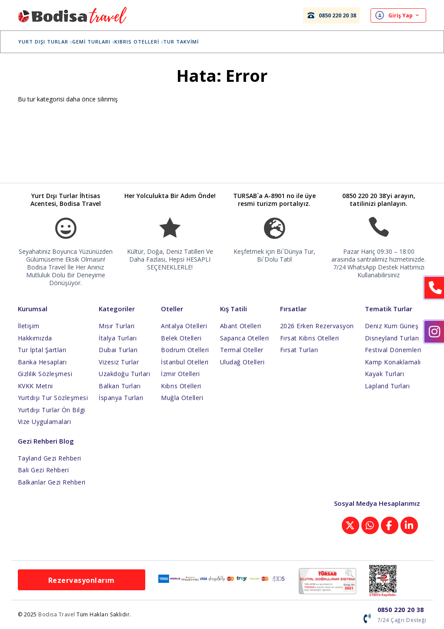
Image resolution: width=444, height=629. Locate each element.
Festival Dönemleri (393, 350)
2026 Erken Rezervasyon (317, 326)
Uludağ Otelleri (242, 362)
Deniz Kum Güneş (392, 326)
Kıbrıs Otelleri (145, 41)
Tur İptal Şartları (42, 350)
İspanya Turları (121, 398)
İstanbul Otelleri (185, 362)
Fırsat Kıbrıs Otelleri (309, 338)
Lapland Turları (387, 386)
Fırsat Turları (299, 350)
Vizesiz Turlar (119, 362)
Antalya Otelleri (184, 326)
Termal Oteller (242, 350)
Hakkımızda (35, 338)
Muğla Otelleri (182, 398)
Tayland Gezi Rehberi (49, 458)
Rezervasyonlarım (81, 580)
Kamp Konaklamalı (393, 362)
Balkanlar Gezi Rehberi (52, 482)
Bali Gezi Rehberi (43, 470)
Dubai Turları (118, 350)
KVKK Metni (35, 386)
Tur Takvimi (188, 41)
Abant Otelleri (240, 326)
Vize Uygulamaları (44, 421)
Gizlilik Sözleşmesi (45, 374)
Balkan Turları (119, 386)
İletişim (29, 326)
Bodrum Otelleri (185, 350)
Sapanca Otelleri (244, 338)
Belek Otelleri (181, 338)
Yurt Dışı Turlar (52, 41)
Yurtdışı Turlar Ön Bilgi (51, 410)
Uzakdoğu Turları (124, 374)
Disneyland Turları (392, 338)
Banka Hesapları (42, 362)
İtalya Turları (118, 338)
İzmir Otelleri (180, 374)
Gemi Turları (100, 41)
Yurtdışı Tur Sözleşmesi (53, 398)
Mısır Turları (117, 326)
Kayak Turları (384, 374)
